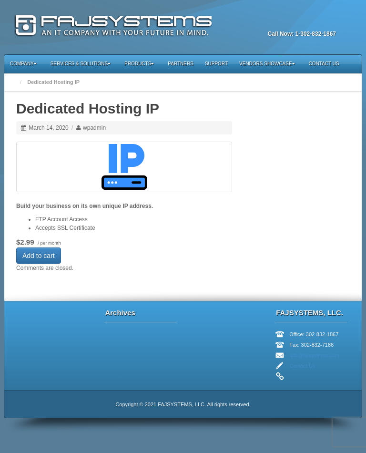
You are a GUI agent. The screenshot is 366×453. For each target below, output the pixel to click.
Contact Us (324, 63)
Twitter (303, 21)
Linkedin (290, 21)
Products (139, 63)
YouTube (316, 21)
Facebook (277, 21)
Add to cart (38, 255)
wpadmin (94, 127)
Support (216, 63)
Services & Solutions (81, 63)
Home (13, 82)
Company (23, 63)
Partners (180, 63)
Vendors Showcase (267, 63)
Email (264, 21)
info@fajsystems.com (314, 355)
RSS (329, 21)
